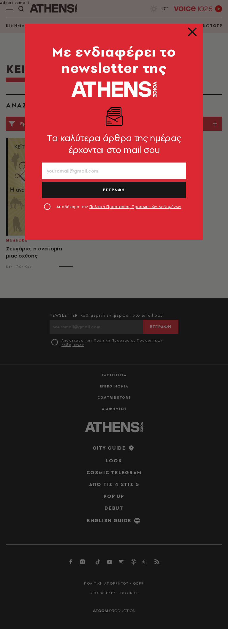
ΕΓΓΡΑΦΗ (114, 189)
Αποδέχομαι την (118, 206)
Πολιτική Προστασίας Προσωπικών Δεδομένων (135, 206)
